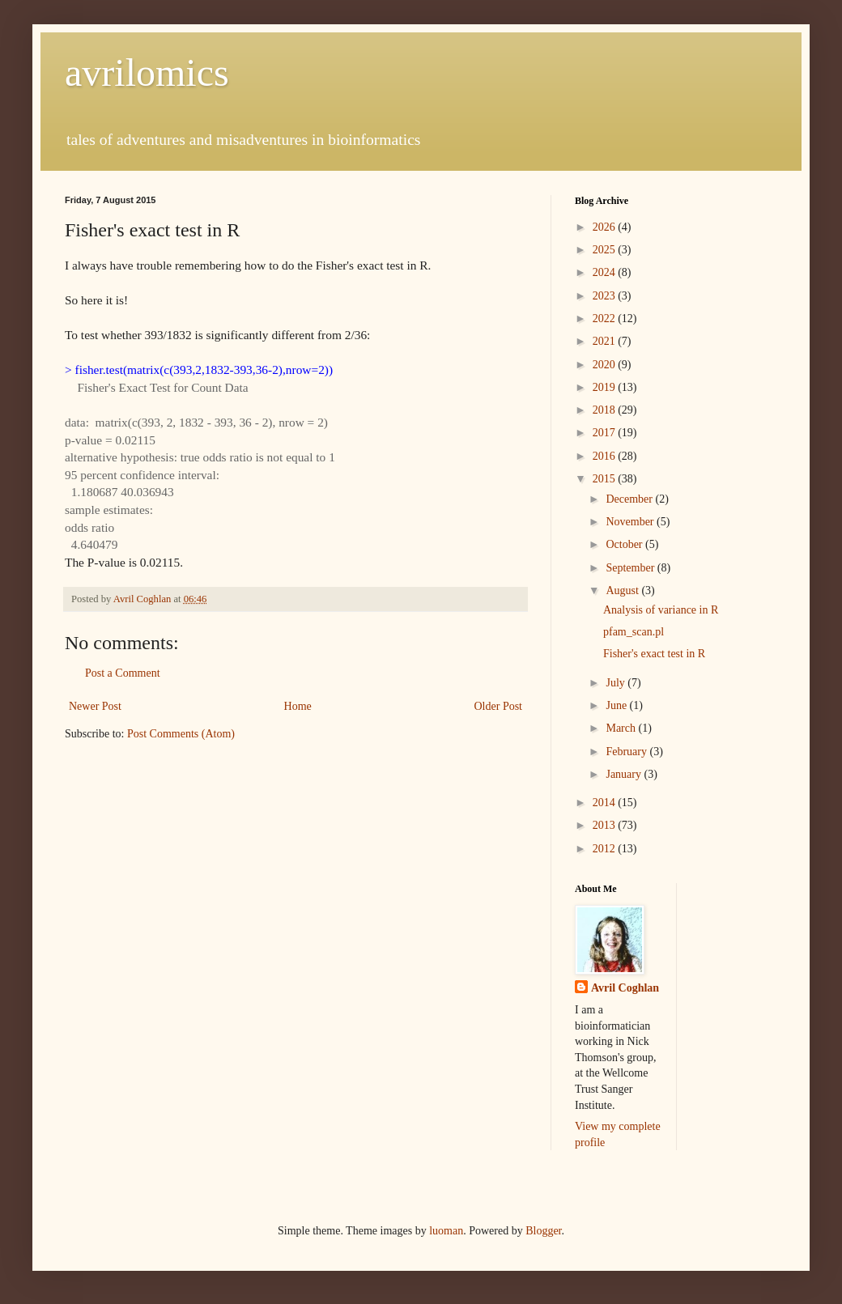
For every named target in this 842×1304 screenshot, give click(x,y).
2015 (606, 479)
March (622, 728)
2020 (606, 365)
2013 (606, 825)
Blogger (543, 1231)
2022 (606, 318)
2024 (606, 272)
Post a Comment (122, 673)
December (630, 499)
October (625, 544)
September (631, 568)
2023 (606, 296)
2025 (606, 250)
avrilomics (147, 72)
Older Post (498, 706)
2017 (606, 433)
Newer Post (95, 706)
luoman (446, 1231)
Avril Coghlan (625, 988)
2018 (606, 410)
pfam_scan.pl (633, 632)
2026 (606, 227)
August (623, 590)
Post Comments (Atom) (181, 734)
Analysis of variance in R (660, 610)
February (627, 751)
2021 (606, 341)
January (625, 774)
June (617, 705)
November (631, 522)
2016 (606, 456)
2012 (606, 849)
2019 (606, 387)
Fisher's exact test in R (654, 654)
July (616, 683)
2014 (606, 802)
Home (298, 706)
